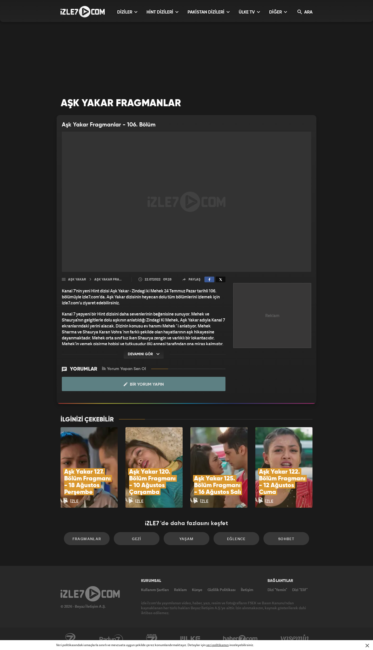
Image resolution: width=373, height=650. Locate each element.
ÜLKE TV (249, 12)
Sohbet (286, 538)
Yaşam (186, 538)
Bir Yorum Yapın (144, 384)
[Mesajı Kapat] (367, 645)
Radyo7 (111, 639)
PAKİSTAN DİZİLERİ (209, 12)
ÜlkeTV (190, 639)
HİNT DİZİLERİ (162, 12)
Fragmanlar (86, 538)
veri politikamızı (217, 645)
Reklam (180, 589)
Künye (197, 589)
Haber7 (240, 639)
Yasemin (295, 639)
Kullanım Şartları (155, 589)
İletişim (247, 589)
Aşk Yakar (77, 279)
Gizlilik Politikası (222, 589)
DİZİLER (127, 12)
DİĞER (278, 12)
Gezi (136, 538)
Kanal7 (70, 639)
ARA (304, 12)
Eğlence (236, 538)
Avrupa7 (151, 639)
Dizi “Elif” (300, 589)
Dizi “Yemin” (277, 589)
